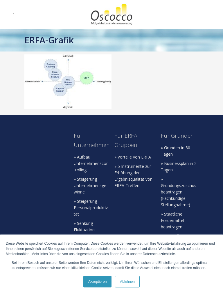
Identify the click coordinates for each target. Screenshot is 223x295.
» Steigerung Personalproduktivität (91, 207)
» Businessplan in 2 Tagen (179, 167)
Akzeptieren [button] (97, 282)
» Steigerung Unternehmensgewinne (90, 185)
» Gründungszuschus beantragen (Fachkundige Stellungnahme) (178, 191)
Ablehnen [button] (127, 282)
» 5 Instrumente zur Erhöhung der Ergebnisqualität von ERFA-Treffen (133, 176)
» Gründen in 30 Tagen (175, 151)
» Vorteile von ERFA (132, 157)
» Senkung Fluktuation (84, 226)
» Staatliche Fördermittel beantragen (172, 220)
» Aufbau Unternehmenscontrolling (91, 163)
